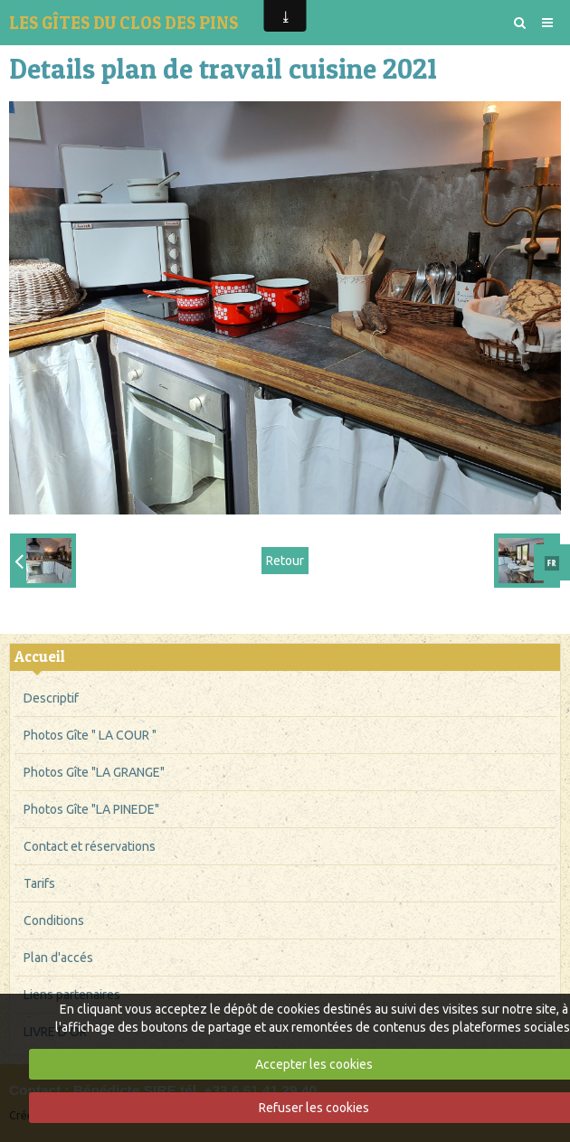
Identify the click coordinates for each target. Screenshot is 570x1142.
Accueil (39, 656)
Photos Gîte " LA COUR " (90, 735)
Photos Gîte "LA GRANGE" (94, 772)
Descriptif (51, 698)
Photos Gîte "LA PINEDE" (91, 809)
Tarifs (39, 883)
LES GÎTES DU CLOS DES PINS (123, 22)
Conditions (54, 920)
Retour (285, 560)
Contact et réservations (90, 846)
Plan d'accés (58, 957)
